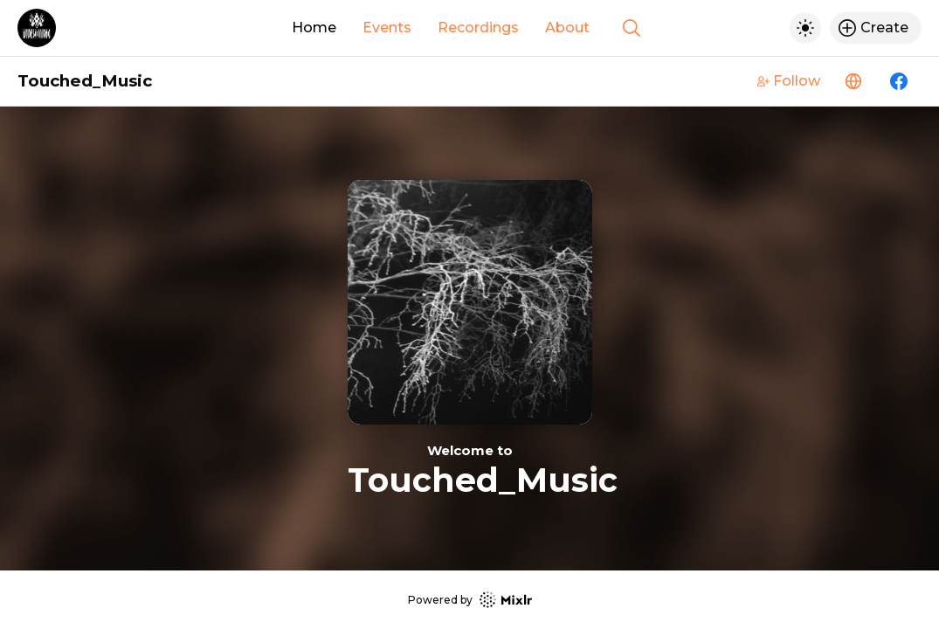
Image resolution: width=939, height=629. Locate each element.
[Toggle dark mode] (805, 28)
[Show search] (631, 28)
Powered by (470, 599)
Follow (788, 81)
